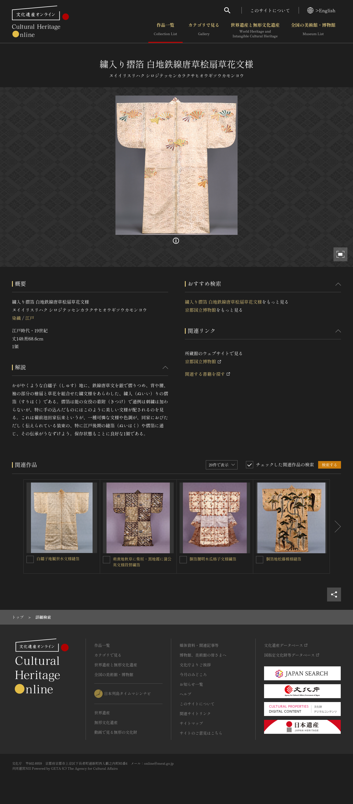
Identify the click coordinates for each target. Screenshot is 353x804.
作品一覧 (165, 30)
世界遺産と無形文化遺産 (255, 30)
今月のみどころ (193, 674)
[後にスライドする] (335, 526)
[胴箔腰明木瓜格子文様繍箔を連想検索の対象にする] (183, 559)
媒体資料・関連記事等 (199, 645)
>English (321, 10)
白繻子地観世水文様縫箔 (58, 558)
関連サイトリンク (195, 713)
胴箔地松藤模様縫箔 (283, 559)
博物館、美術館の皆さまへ (203, 655)
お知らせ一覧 (191, 684)
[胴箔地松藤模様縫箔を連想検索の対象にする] (259, 559)
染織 (16, 318)
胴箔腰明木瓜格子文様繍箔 (213, 559)
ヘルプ (185, 694)
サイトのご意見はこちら (201, 733)
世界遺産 (102, 712)
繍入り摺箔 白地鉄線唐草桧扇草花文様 (223, 301)
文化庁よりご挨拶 (195, 664)
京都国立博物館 (200, 309)
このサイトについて (270, 10)
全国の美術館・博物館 (313, 30)
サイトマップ (191, 723)
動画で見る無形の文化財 (115, 732)
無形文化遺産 (106, 722)
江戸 (29, 318)
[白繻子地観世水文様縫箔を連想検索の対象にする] (30, 559)
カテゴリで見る (203, 30)
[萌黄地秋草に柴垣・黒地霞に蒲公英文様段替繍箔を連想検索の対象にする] (106, 559)
